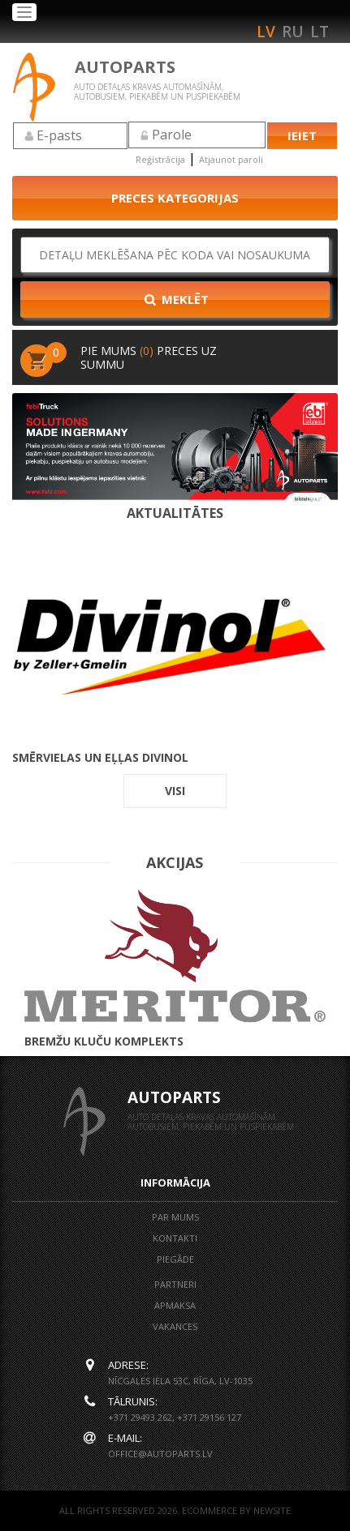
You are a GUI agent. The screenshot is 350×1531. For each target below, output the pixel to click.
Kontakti (175, 1238)
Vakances (175, 1326)
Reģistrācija (160, 159)
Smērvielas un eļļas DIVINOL (175, 648)
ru (293, 31)
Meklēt (175, 299)
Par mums (175, 1217)
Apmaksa (175, 1305)
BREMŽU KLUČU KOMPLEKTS (175, 968)
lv (266, 31)
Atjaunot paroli (231, 159)
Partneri (175, 1284)
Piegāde (175, 1259)
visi (175, 790)
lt (319, 31)
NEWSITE (272, 1510)
